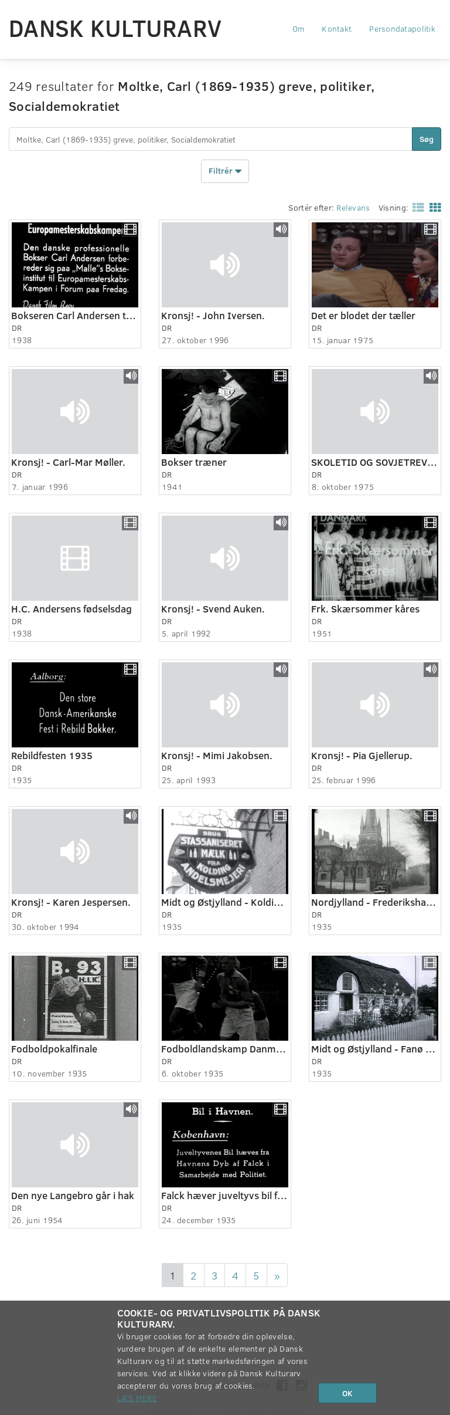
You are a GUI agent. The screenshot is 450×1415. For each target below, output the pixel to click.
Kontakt (337, 28)
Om (298, 28)
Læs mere (137, 1397)
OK (347, 1393)
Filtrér (225, 171)
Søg (427, 138)
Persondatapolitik (402, 28)
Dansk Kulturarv (115, 27)
